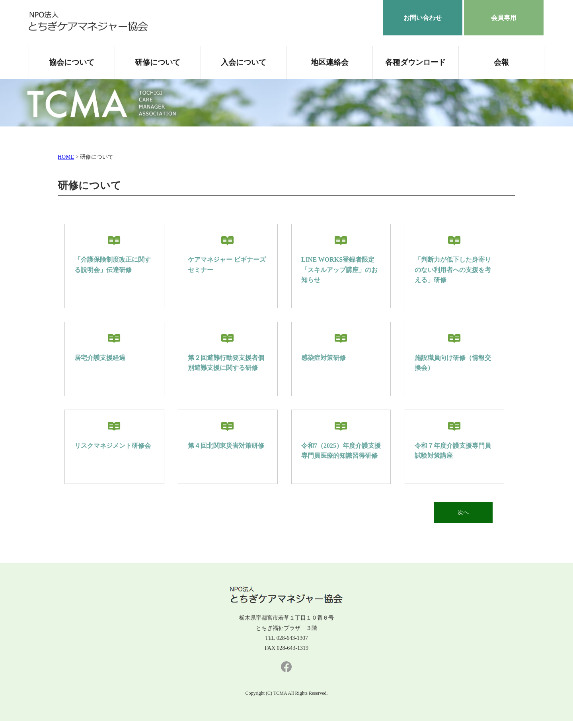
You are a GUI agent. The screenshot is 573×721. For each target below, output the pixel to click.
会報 (501, 62)
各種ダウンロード (415, 62)
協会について (71, 62)
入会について (243, 62)
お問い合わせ (422, 17)
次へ (461, 512)
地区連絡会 (330, 62)
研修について (157, 62)
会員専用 (503, 17)
